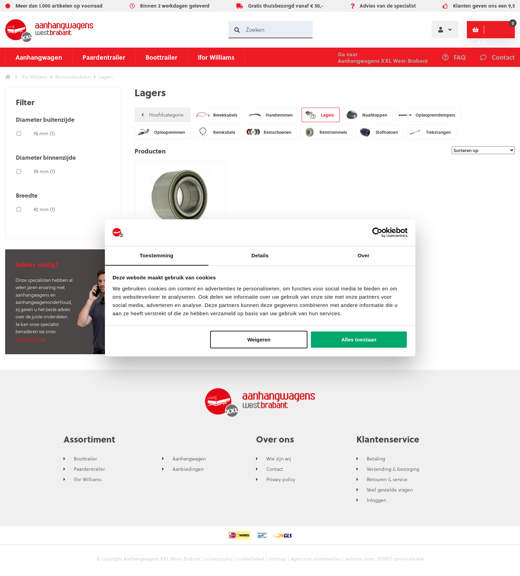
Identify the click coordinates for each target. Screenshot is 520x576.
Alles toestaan (358, 340)
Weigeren (259, 340)
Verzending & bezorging (393, 469)
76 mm (44, 133)
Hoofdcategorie (162, 114)
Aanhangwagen (39, 57)
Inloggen (376, 500)
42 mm (44, 209)
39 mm (44, 171)
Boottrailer (161, 57)
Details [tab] (260, 255)
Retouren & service (387, 479)
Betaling (376, 458)
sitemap (277, 558)
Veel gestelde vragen (390, 490)
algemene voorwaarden (316, 558)
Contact (274, 469)
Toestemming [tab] (157, 255)
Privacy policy (280, 479)
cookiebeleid (250, 558)
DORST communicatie (402, 558)
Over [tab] (363, 255)
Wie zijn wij (278, 458)
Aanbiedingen (188, 469)
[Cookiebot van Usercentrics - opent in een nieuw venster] (377, 232)
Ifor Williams (216, 57)
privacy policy (217, 558)
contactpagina (30, 338)
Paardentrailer (103, 57)
